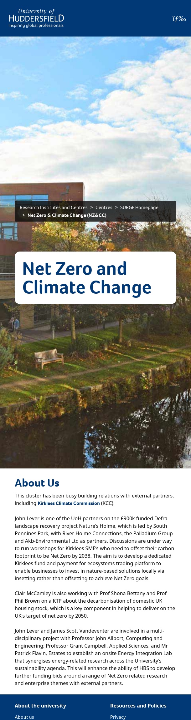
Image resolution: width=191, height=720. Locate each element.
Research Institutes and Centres (54, 207)
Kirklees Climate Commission (69, 503)
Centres (104, 207)
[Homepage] (36, 18)
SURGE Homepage (139, 207)
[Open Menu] (179, 18)
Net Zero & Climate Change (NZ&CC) (67, 215)
